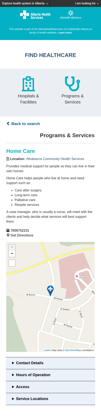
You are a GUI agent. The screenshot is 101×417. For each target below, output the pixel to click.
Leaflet (46, 350)
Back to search (23, 123)
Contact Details (29, 363)
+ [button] (12, 247)
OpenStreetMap (73, 350)
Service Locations (32, 399)
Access (22, 387)
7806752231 (19, 230)
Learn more (65, 32)
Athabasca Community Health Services (55, 159)
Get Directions (21, 235)
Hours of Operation (33, 375)
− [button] (12, 254)
